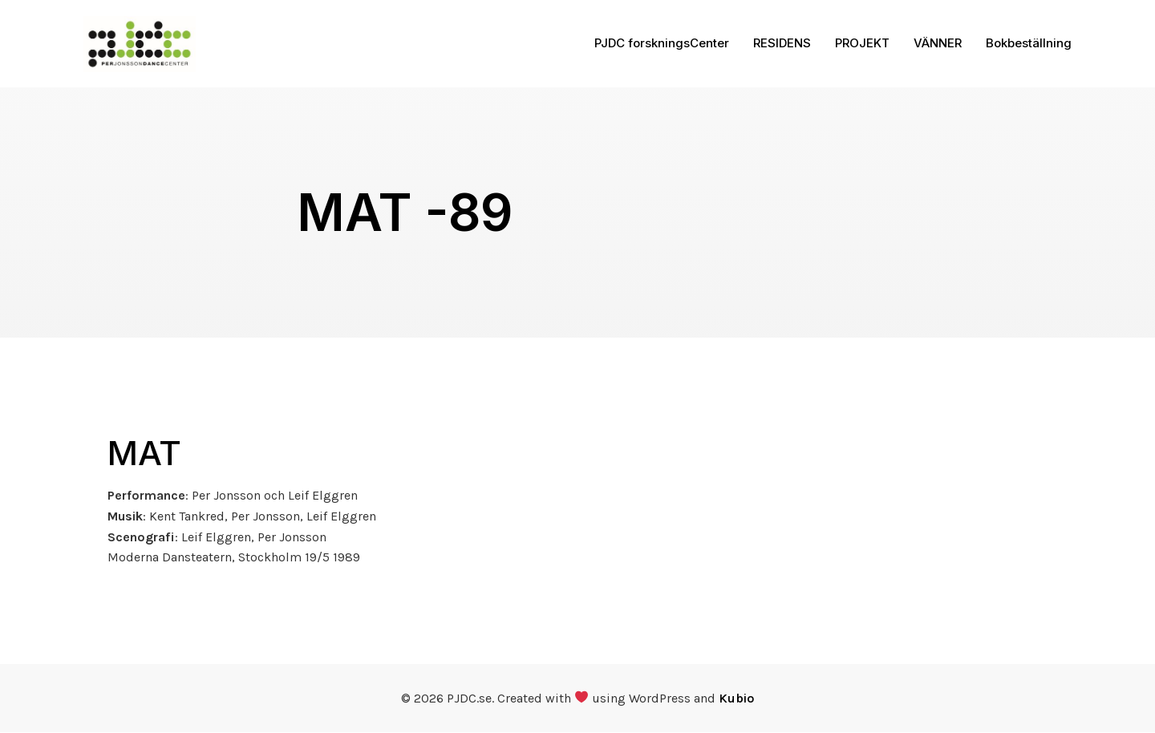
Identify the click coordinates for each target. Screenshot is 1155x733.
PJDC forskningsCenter (661, 43)
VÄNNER (938, 43)
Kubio (736, 699)
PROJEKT (862, 43)
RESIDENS (782, 43)
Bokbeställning (1029, 43)
